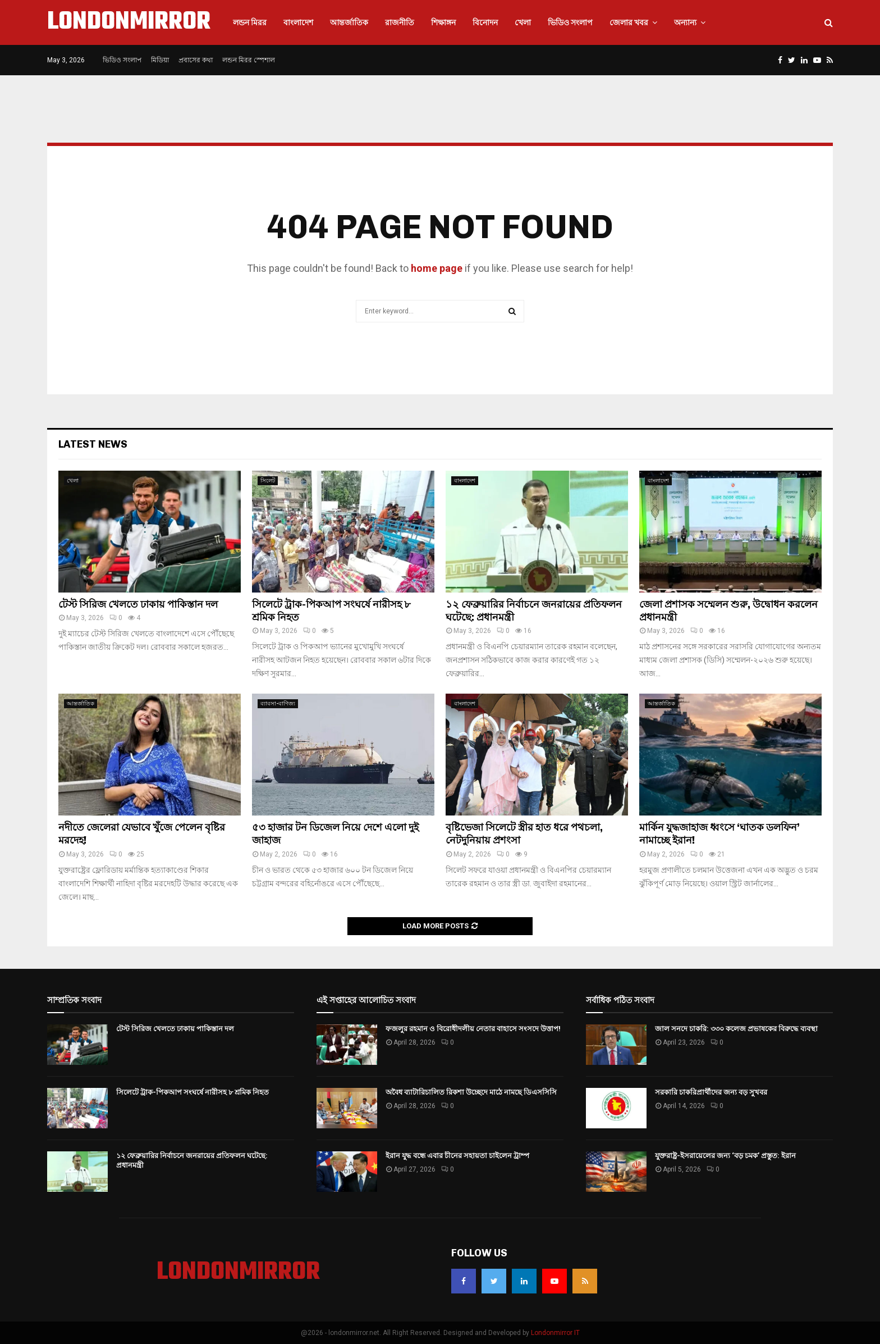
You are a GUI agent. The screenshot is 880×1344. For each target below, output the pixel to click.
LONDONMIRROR (128, 22)
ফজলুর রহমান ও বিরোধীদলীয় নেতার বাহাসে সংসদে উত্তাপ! (473, 1028)
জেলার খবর (628, 22)
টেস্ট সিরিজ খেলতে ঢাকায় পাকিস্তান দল (138, 604)
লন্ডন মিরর (250, 22)
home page (436, 268)
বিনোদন (485, 22)
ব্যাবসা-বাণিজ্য (277, 703)
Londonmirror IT (555, 1333)
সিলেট (267, 480)
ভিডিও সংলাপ (570, 22)
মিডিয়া (160, 60)
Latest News (92, 444)
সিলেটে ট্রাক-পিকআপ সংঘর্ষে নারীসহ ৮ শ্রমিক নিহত (192, 1092)
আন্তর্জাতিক (349, 22)
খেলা (523, 22)
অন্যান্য (685, 22)
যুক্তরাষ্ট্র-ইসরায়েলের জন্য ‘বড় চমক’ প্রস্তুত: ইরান (725, 1155)
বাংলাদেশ (298, 22)
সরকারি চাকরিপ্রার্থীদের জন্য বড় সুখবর (711, 1092)
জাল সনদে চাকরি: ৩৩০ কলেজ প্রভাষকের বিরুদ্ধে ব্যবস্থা (736, 1028)
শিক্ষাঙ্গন (443, 22)
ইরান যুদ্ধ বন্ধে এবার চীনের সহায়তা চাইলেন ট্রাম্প (457, 1155)
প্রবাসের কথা (195, 60)
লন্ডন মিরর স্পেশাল (248, 60)
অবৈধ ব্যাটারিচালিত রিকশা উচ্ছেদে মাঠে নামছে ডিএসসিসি (471, 1092)
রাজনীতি (399, 22)
